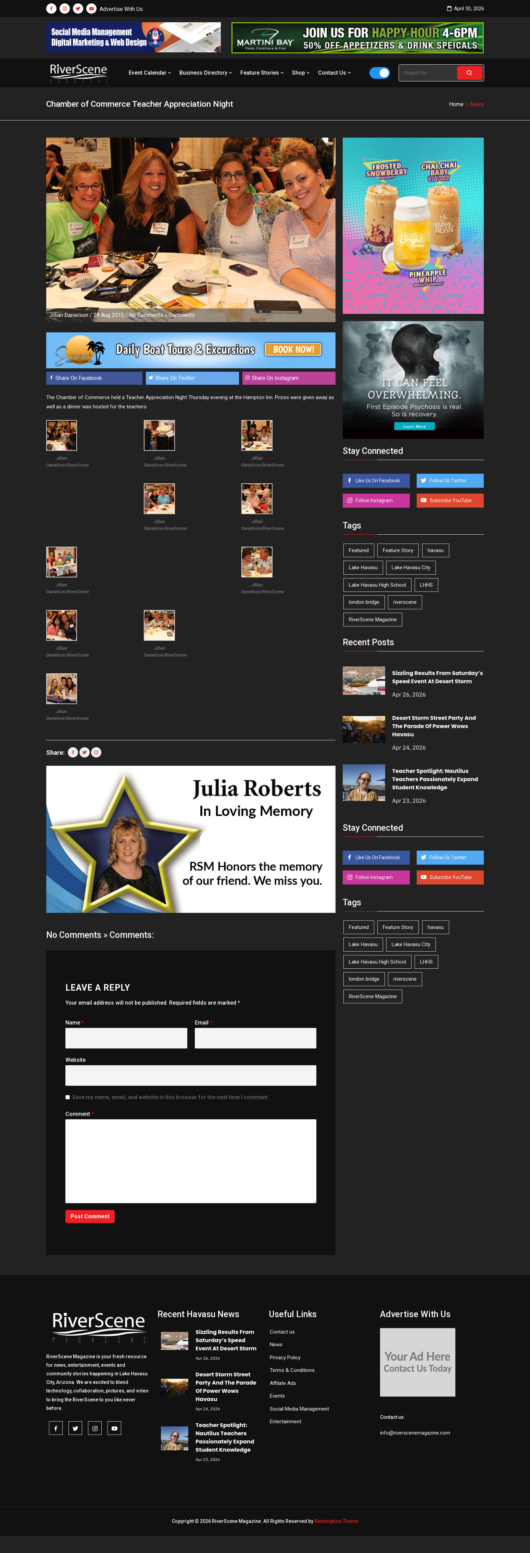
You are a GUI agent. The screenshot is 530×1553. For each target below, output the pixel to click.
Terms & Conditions (292, 1370)
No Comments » (148, 315)
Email (203, 1022)
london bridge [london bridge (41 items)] (364, 602)
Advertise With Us (121, 9)
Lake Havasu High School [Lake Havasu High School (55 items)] (377, 585)
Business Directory (206, 72)
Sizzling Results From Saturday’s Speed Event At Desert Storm (437, 677)
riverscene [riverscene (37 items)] (405, 602)
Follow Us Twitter (448, 480)
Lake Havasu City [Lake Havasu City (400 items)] (411, 567)
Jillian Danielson (68, 315)
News (276, 1344)
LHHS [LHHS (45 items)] (426, 585)
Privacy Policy (285, 1357)
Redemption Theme (336, 1521)
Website (75, 1060)
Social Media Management (299, 1409)
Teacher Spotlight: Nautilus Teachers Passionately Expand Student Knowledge (435, 779)
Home (456, 104)
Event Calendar (151, 72)
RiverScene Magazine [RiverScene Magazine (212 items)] (373, 619)
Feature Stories (262, 72)
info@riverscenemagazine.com (415, 1433)
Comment (79, 1114)
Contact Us (335, 72)
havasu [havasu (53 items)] (436, 550)
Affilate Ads (283, 1383)
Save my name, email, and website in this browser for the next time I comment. (170, 1097)
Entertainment (285, 1421)
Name (74, 1022)
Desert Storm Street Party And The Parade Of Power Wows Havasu (434, 726)
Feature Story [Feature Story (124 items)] (398, 550)
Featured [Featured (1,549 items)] (359, 550)
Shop (301, 72)
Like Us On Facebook (377, 480)
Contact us (282, 1332)
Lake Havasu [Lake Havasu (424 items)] (363, 567)
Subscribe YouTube (450, 500)
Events (277, 1396)
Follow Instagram (374, 500)
